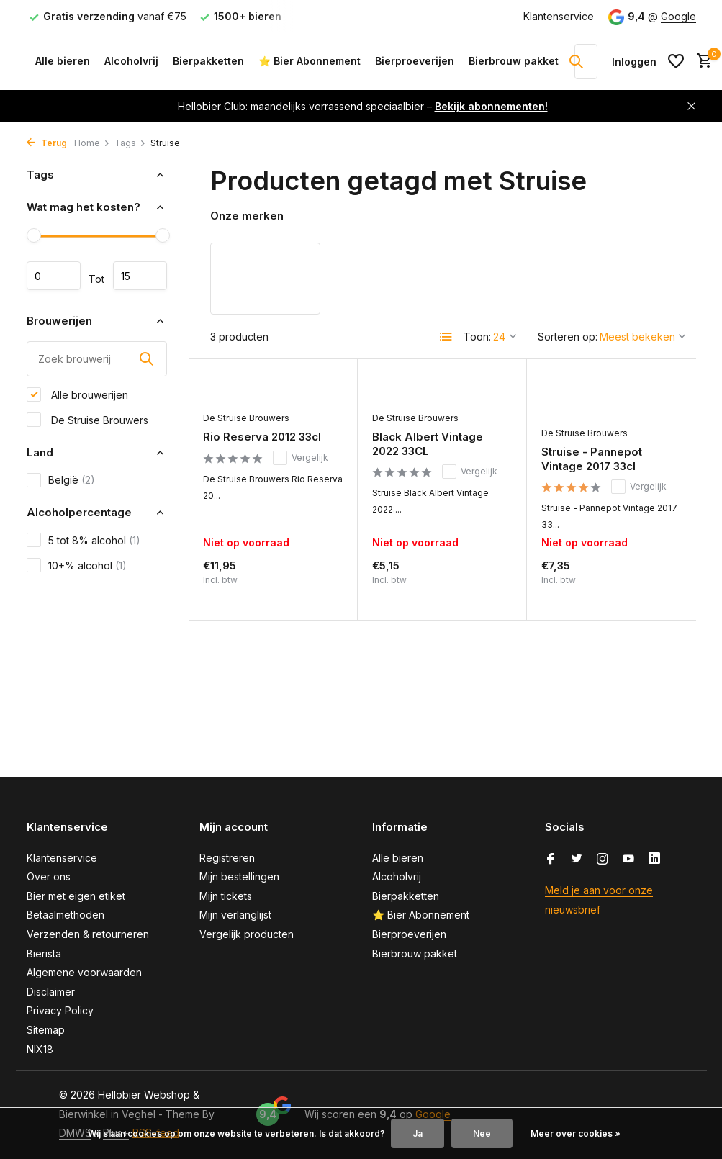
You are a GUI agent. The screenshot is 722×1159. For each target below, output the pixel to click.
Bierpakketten (208, 61)
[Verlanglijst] (676, 61)
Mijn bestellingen (239, 876)
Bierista (44, 953)
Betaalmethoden (65, 914)
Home (92, 142)
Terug (47, 142)
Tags (130, 142)
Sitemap (46, 1030)
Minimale (54, 275)
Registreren (227, 858)
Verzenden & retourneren (88, 934)
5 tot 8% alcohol (83, 540)
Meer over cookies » (576, 1133)
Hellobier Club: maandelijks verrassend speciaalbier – (363, 106)
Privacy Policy (60, 1010)
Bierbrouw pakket (514, 61)
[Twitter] (576, 859)
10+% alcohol (77, 565)
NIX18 (40, 1049)
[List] (446, 336)
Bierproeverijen (414, 61)
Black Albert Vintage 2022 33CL (427, 444)
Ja (417, 1133)
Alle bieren (62, 61)
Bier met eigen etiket (76, 896)
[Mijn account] (634, 61)
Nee (482, 1133)
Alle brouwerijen (77, 394)
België (61, 480)
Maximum (140, 275)
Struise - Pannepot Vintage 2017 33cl (591, 459)
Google (678, 16)
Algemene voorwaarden (84, 972)
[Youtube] (628, 859)
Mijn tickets (225, 896)
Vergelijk (300, 457)
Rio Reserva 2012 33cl (262, 436)
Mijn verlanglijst (235, 914)
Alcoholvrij (131, 61)
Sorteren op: (567, 336)
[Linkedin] (654, 859)
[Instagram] (602, 859)
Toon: (477, 336)
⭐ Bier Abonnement (309, 61)
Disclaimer (51, 992)
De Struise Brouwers (87, 419)
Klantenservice (558, 16)
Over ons (49, 876)
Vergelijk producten (246, 934)
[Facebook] (550, 859)
